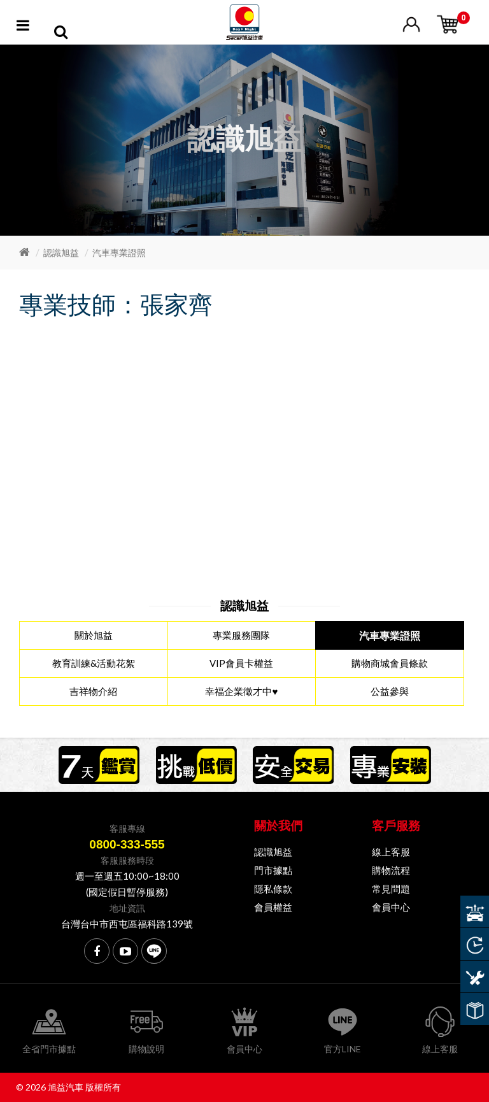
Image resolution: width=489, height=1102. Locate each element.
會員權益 (273, 907)
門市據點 (273, 870)
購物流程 (391, 870)
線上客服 (391, 851)
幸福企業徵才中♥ (241, 691)
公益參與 (390, 691)
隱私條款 (273, 888)
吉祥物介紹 (93, 691)
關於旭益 (93, 635)
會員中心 (391, 907)
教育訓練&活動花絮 (93, 663)
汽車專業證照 (119, 252)
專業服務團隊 (241, 635)
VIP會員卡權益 (241, 663)
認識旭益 (61, 252)
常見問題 (391, 888)
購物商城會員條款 (389, 663)
